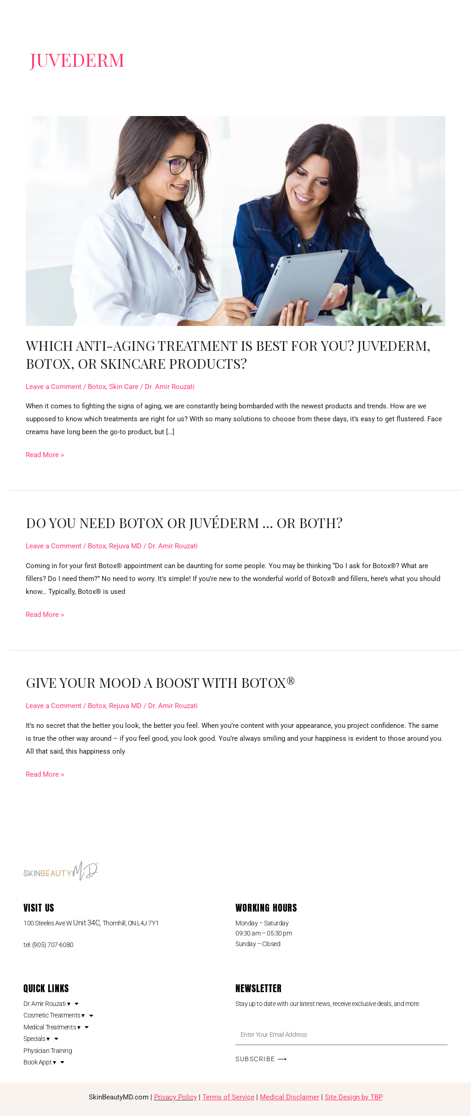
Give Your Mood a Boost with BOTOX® (165, 682)
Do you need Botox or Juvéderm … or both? (188, 522)
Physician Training (47, 1050)
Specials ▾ (40, 1039)
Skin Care (123, 387)
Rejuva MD (125, 546)
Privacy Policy (175, 1097)
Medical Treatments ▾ (56, 1027)
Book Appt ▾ (43, 1062)
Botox (97, 387)
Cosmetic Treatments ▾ (58, 1015)
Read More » (45, 454)
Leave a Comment (53, 387)
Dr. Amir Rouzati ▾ (50, 1004)
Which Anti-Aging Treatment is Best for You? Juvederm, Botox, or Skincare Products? (234, 354)
